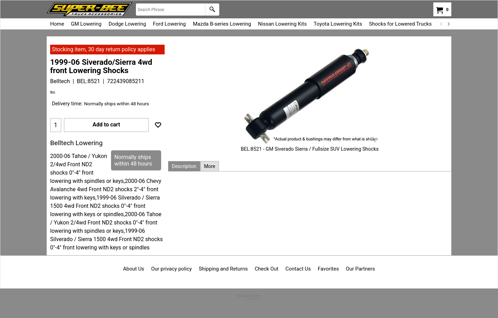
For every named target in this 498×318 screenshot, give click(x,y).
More (209, 166)
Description (184, 166)
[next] (448, 24)
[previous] (441, 24)
